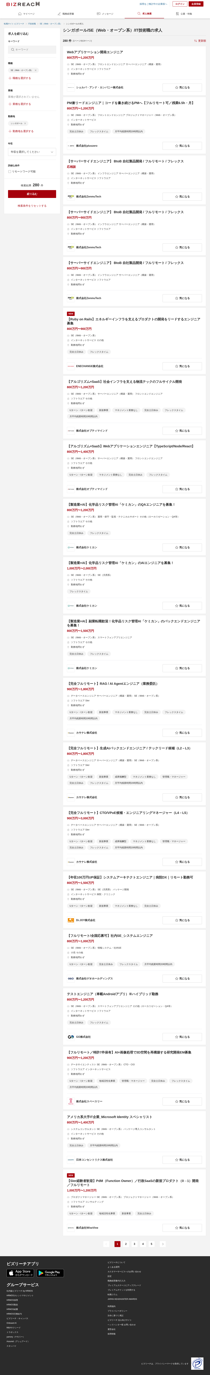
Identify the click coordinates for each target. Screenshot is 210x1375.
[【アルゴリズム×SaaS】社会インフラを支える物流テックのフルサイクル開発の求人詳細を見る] (134, 407)
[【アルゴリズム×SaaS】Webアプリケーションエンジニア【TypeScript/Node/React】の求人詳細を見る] (134, 468)
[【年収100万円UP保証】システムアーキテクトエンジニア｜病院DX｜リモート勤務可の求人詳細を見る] (134, 899)
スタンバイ (11, 1346)
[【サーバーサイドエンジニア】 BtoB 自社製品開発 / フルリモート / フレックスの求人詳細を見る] (134, 180)
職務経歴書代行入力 (116, 1281)
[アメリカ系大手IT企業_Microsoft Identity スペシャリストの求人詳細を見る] (134, 1139)
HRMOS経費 (12, 1309)
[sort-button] (200, 40)
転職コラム (112, 1295)
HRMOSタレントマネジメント (20, 1296)
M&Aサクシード (14, 1328)
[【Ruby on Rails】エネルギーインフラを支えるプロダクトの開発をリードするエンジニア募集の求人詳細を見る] (134, 341)
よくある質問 (113, 1267)
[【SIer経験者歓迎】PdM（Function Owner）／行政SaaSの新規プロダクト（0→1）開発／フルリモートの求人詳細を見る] (134, 1202)
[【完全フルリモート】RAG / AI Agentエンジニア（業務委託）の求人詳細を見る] (134, 709)
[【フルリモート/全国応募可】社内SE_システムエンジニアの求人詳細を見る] (134, 958)
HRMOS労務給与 (14, 1314)
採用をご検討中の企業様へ (153, 4)
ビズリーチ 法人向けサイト (120, 1320)
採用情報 (112, 1334)
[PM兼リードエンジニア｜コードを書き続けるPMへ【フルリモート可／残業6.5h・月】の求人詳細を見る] (134, 125)
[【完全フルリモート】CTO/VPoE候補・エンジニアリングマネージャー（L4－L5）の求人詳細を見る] (134, 838)
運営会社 (112, 1329)
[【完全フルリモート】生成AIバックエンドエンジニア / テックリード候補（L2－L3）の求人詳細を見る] (134, 773)
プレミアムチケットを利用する (121, 1290)
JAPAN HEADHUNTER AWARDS (122, 1299)
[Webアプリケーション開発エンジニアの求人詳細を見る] (134, 70)
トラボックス (12, 1332)
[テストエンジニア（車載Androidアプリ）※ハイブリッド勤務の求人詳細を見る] (134, 1016)
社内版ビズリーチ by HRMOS (20, 1291)
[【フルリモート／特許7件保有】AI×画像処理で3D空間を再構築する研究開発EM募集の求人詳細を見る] (134, 1077)
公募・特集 (183, 14)
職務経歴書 (65, 14)
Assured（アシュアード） (18, 1341)
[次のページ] (163, 1244)
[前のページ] (106, 1244)
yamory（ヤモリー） (16, 1337)
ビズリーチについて (116, 1262)
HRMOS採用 (12, 1300)
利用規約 (112, 1306)
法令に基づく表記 (115, 1315)
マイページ (26, 14)
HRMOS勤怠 (12, 1305)
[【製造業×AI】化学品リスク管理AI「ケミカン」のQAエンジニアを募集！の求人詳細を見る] (134, 527)
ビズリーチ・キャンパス (17, 1318)
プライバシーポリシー (117, 1311)
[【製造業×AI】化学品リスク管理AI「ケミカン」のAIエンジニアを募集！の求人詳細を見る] (134, 585)
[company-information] (114, 87)
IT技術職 (32, 24)
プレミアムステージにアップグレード (124, 1285)
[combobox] (32, 152)
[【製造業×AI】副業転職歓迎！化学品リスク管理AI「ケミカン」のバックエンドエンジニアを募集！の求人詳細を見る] (134, 645)
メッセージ (105, 14)
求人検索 (144, 14)
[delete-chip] (36, 70)
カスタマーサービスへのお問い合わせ (124, 1272)
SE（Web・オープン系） (51, 24)
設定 (110, 1276)
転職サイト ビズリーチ (14, 24)
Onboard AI (12, 1323)
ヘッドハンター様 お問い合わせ (122, 1325)
